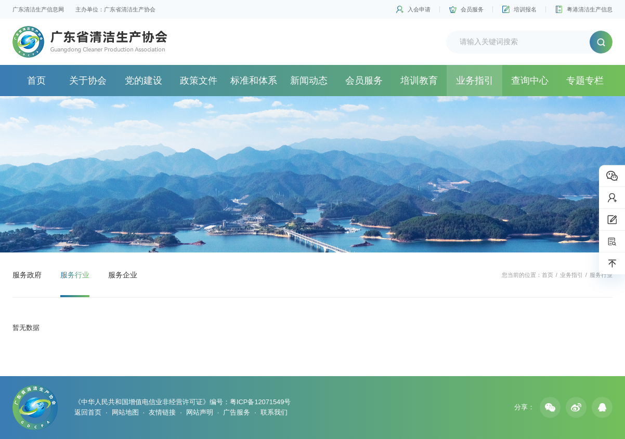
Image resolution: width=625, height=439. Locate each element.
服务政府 (27, 275)
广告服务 (236, 412)
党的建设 (143, 80)
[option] (312, 174)
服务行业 (74, 275)
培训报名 (525, 9)
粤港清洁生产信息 (590, 9)
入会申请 (419, 9)
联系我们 (274, 412)
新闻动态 (309, 80)
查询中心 (530, 80)
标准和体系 (253, 80)
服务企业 (122, 275)
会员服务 (472, 9)
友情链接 (162, 412)
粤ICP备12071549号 (260, 402)
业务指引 (474, 80)
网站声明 (199, 412)
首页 (36, 80)
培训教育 (419, 80)
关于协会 (88, 80)
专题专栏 (585, 80)
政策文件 (198, 80)
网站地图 (125, 412)
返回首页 (87, 412)
